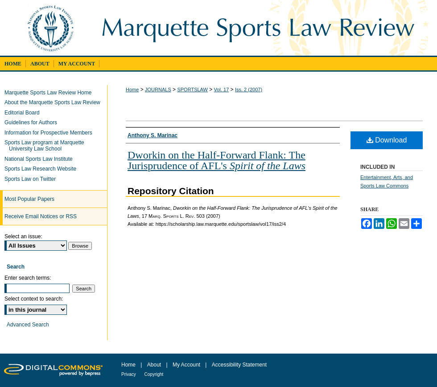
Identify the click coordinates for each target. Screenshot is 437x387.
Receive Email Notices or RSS (40, 216)
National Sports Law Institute (41, 159)
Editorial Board (24, 113)
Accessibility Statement (239, 365)
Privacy (129, 374)
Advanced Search (28, 325)
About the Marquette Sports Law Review (54, 102)
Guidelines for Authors (33, 122)
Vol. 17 (221, 89)
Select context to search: (33, 299)
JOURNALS (158, 89)
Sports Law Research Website (42, 169)
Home (132, 89)
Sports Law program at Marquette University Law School (46, 145)
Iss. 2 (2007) (248, 89)
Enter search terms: (27, 278)
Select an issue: (23, 236)
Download (387, 140)
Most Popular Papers (29, 199)
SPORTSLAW (192, 89)
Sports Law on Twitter (32, 179)
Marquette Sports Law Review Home (50, 93)
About (155, 365)
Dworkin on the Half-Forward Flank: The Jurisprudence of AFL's (216, 160)
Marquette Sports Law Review (264, 28)
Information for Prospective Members (50, 133)
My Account (187, 365)
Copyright (154, 374)
